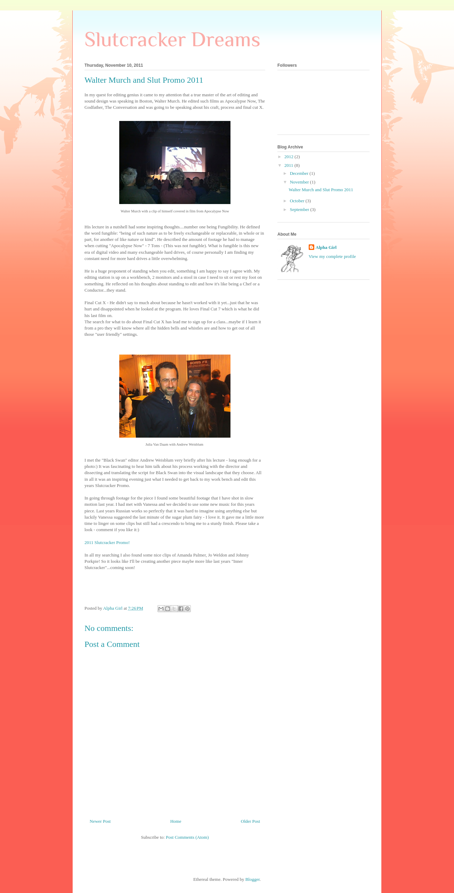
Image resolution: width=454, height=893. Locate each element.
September (300, 209)
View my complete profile (332, 256)
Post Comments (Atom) (187, 837)
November (300, 182)
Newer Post (100, 821)
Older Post (250, 821)
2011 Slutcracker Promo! (107, 542)
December (300, 173)
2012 (289, 156)
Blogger (252, 879)
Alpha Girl (326, 247)
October (298, 200)
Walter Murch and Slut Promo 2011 (321, 189)
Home (175, 821)
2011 (289, 165)
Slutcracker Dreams (172, 39)
